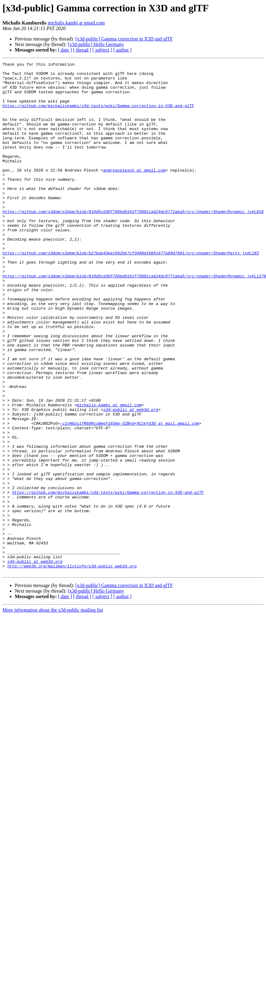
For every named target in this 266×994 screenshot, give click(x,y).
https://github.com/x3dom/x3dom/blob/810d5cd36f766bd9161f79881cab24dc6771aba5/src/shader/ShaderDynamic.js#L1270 (134, 319)
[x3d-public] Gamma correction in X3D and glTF (124, 38)
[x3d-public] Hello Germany (96, 44)
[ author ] (122, 49)
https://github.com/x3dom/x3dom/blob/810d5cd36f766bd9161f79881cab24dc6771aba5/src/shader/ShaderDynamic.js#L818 (133, 242)
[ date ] (65, 49)
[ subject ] (102, 49)
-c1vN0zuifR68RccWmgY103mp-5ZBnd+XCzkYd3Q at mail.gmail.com (129, 496)
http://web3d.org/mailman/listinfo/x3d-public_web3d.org (72, 667)
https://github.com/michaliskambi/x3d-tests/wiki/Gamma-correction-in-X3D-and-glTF (98, 115)
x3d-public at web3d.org (130, 479)
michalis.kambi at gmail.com (76, 22)
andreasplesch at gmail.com (134, 192)
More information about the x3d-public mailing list (52, 712)
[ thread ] (82, 49)
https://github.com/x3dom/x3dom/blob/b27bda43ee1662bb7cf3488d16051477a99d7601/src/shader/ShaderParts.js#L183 (130, 291)
